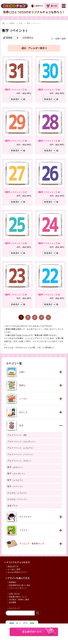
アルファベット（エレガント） (21, 441)
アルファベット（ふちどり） (20, 448)
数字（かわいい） (15, 467)
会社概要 (12, 602)
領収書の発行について (18, 597)
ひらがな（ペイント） (17, 499)
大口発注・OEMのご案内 (19, 600)
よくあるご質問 (13, 569)
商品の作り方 (12, 567)
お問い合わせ (14, 594)
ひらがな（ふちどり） (17, 493)
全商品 (12, 23)
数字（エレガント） (16, 473)
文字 (21, 23)
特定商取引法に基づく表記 (19, 585)
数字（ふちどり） (15, 480)
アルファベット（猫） (17, 435)
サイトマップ (14, 608)
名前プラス (12, 505)
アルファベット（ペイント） (20, 454)
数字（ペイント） (34, 23)
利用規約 (12, 582)
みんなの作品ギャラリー (17, 572)
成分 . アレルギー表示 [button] (34, 48)
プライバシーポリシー (18, 588)
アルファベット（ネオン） (19, 461)
